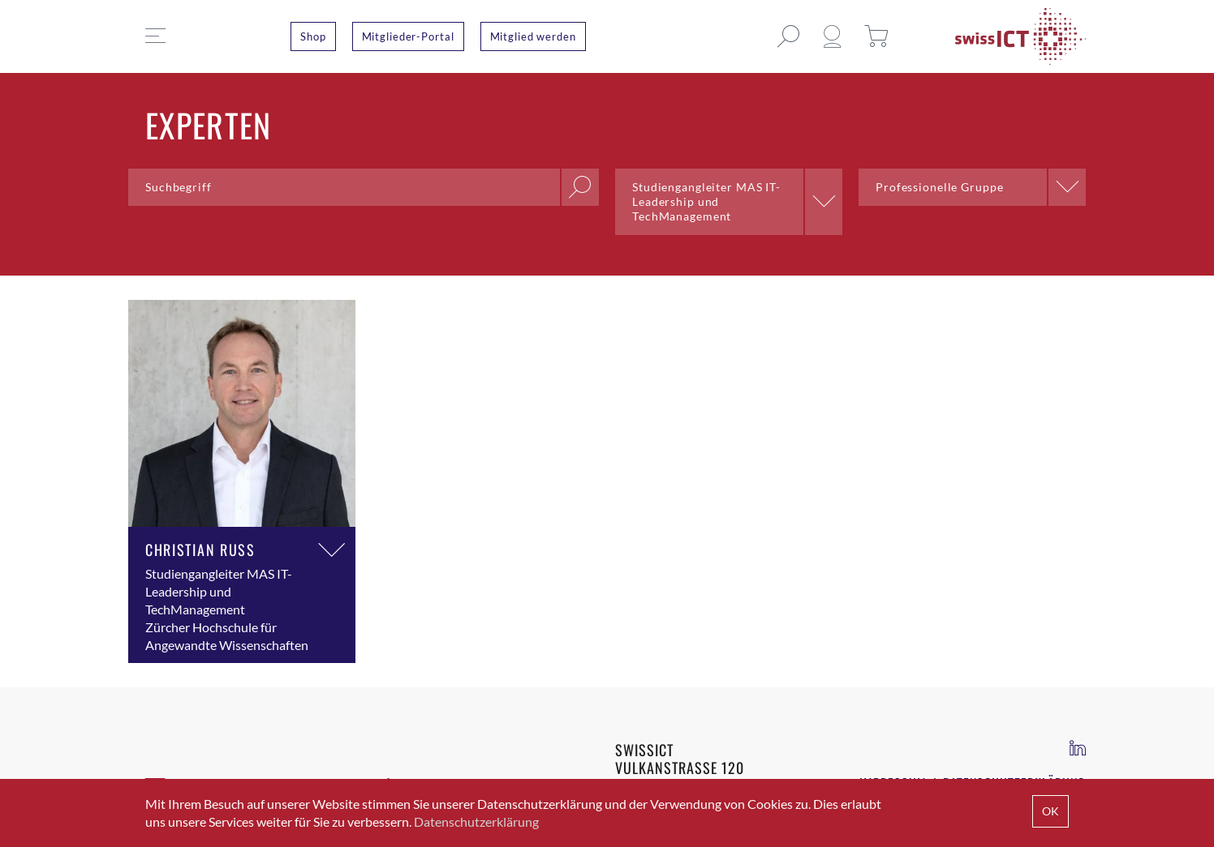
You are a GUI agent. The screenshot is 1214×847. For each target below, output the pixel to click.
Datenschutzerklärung (476, 821)
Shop (313, 36)
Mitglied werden (533, 36)
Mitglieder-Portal (408, 36)
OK (1050, 811)
